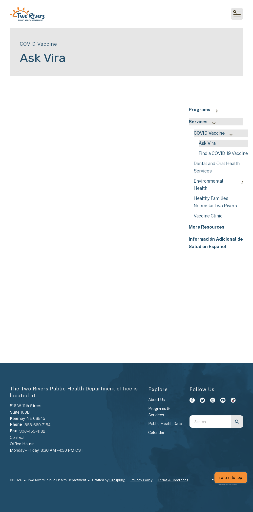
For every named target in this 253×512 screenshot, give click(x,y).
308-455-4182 (32, 431)
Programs (206, 110)
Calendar (156, 432)
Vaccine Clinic (208, 215)
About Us (156, 399)
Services (204, 122)
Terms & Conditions (173, 480)
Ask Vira (207, 143)
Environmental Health (221, 184)
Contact (17, 437)
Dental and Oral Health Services (217, 167)
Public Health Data (165, 423)
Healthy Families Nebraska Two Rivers (215, 202)
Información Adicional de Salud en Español (216, 242)
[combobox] (210, 421)
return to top (230, 477)
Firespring (117, 480)
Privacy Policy (141, 480)
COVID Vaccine (215, 133)
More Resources (206, 227)
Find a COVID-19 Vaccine (223, 153)
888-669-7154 (37, 425)
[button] (237, 14)
